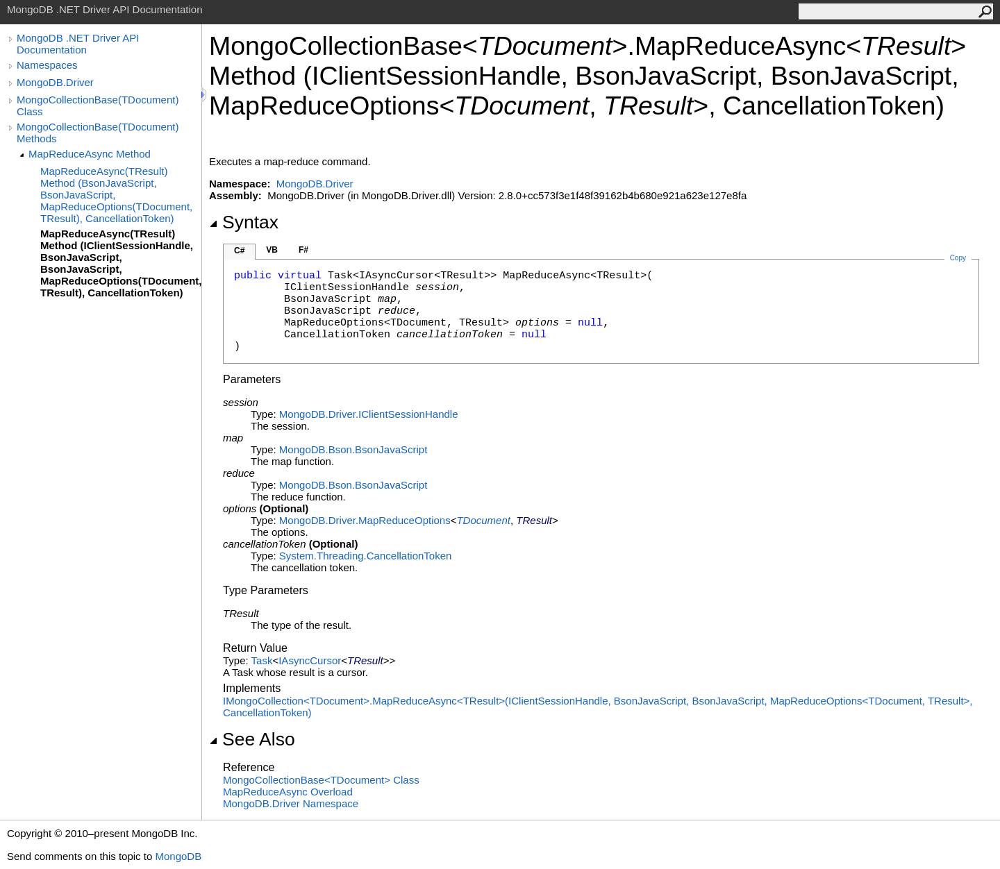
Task (262, 660)
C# (239, 250)
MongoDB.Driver (55, 82)
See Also (252, 739)
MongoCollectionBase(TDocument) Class (97, 105)
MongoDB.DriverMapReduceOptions (365, 520)
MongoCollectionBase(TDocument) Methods (97, 132)
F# (303, 250)
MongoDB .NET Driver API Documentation (78, 44)
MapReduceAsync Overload (288, 792)
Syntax (243, 222)
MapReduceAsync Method (89, 154)
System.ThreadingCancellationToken (365, 556)
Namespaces (47, 65)
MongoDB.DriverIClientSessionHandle (368, 414)
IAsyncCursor (309, 660)
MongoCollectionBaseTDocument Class (321, 780)
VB (272, 250)
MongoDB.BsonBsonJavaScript (353, 449)
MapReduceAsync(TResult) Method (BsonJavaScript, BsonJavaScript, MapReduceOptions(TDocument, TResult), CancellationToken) (116, 194)
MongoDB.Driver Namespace (290, 803)
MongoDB (178, 856)
